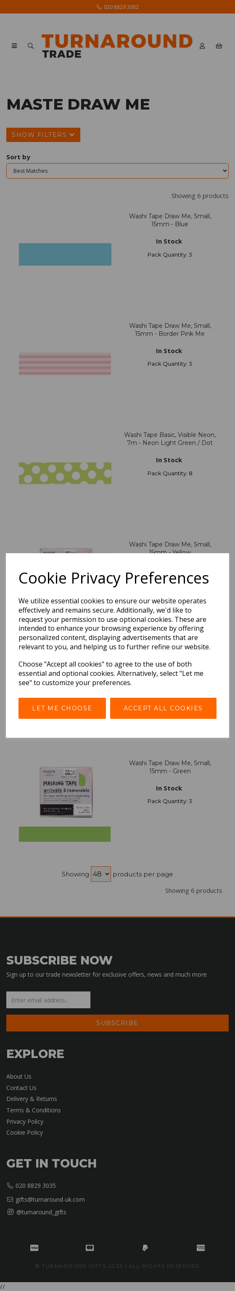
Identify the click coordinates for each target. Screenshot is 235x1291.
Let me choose (62, 708)
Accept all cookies (163, 708)
